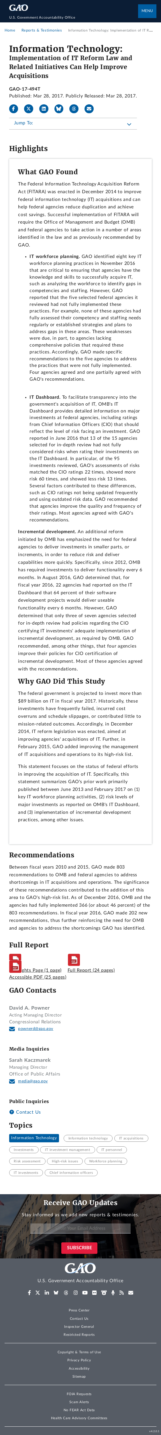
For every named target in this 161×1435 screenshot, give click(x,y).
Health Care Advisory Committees (79, 1418)
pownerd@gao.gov (35, 1029)
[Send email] (91, 109)
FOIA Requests (79, 1394)
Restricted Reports (79, 1334)
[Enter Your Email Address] (80, 1228)
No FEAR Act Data (79, 1410)
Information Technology (34, 1138)
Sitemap (79, 1376)
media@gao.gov (33, 1081)
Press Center (79, 1310)
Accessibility (79, 1368)
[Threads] (76, 109)
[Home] (73, 17)
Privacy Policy (79, 1360)
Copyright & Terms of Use (79, 1352)
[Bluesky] (61, 109)
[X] (31, 109)
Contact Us (25, 1112)
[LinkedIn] (46, 109)
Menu (147, 11)
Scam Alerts (79, 1402)
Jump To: (23, 123)
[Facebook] (16, 109)
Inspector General (79, 1326)
